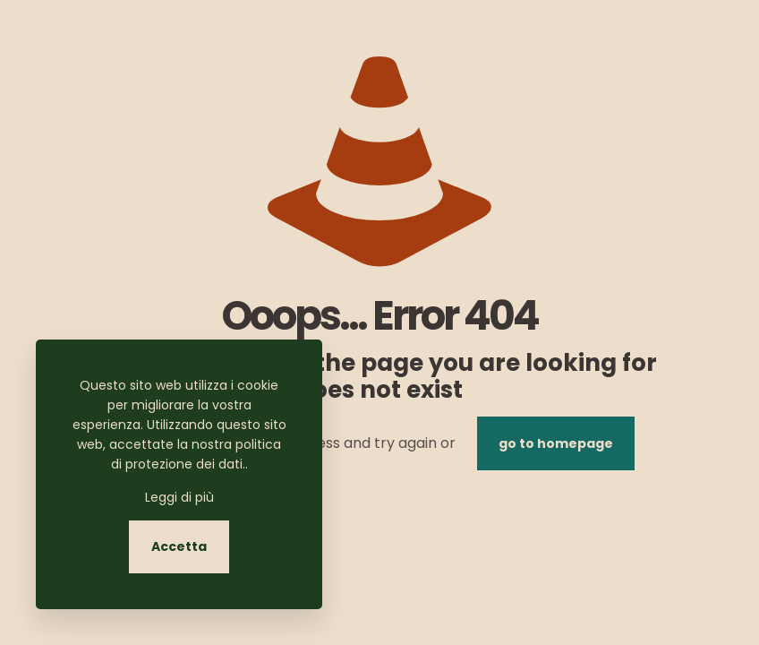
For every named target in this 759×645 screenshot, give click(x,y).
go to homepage (556, 443)
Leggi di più (179, 497)
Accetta (179, 546)
